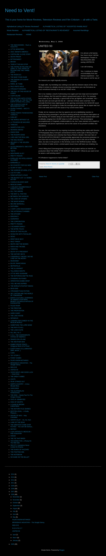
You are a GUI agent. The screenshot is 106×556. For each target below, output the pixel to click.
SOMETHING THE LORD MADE (21, 325)
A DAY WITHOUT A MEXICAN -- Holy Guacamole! (21, 432)
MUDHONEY (14, 261)
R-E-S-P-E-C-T (17, 528)
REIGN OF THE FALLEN (18, 231)
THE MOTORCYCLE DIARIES (20, 409)
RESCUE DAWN (16, 184)
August (15, 508)
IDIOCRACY (14, 216)
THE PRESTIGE (15, 308)
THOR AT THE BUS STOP (19, 64)
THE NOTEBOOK (16, 455)
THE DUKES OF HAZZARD (19, 449)
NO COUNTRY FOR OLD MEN (20, 165)
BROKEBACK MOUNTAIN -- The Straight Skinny (28, 522)
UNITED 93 (14, 370)
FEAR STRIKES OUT (17, 381)
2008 (13, 489)
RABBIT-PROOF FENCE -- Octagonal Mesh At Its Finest (19, 345)
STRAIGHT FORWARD (18, 89)
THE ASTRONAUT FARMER (19, 211)
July (14, 511)
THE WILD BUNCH (16, 140)
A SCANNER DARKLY (17, 226)
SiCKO (12, 236)
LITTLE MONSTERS (17, 49)
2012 (13, 480)
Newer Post (43, 176)
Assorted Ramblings (81, 30)
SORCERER (14, 388)
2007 (13, 491)
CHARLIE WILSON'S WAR (19, 182)
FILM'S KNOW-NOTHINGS (19, 360)
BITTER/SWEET (15, 59)
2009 (13, 486)
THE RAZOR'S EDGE (17, 135)
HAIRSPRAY (14, 219)
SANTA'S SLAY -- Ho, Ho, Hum (20, 420)
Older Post (95, 176)
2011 (13, 483)
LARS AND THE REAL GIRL (19, 137)
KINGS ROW (14, 132)
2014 (13, 474)
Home (69, 176)
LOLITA (12, 379)
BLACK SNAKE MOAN (18, 263)
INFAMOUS (14, 318)
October (15, 503)
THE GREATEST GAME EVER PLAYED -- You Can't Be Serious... (21, 425)
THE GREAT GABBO (17, 376)
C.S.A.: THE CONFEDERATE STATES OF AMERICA (20, 336)
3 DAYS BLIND (15, 96)
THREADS (14, 125)
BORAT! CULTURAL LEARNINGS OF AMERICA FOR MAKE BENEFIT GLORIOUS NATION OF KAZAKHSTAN (21, 300)
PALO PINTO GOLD (17, 86)
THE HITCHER (15, 214)
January (15, 540)
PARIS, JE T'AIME (16, 84)
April (14, 535)
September (16, 505)
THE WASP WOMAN (17, 201)
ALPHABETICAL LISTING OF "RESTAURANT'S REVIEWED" (46, 30)
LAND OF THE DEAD (17, 422)
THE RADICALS (15, 75)
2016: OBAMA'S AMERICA (19, 52)
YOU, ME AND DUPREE (18, 283)
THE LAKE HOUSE (16, 316)
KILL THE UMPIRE (16, 191)
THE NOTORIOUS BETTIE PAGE (21, 276)
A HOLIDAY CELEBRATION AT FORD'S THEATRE (20, 188)
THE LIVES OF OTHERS (18, 199)
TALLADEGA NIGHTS (17, 271)
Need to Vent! (20, 10)
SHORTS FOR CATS (17, 127)
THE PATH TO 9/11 (16, 327)
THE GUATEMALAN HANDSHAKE (17, 392)
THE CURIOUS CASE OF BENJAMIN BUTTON (19, 105)
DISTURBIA (14, 206)
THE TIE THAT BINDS (17, 438)
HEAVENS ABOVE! (16, 130)
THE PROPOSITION (17, 311)
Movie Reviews (12, 30)
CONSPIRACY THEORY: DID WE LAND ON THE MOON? (21, 257)
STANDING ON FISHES (18, 278)
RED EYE (13, 367)
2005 (13, 544)
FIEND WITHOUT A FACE (19, 175)
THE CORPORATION (17, 221)
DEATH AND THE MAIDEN (19, 244)
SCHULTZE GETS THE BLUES (20, 234)
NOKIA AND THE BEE (17, 247)
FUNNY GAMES (15, 358)
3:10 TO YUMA (15, 173)
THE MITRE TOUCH (17, 229)
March (15, 538)
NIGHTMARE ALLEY (17, 153)
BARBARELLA (15, 163)
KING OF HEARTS (16, 402)
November (16, 500)
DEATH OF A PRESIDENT (19, 252)
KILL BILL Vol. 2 (15, 332)
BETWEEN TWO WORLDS (19, 196)
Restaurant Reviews (14, 34)
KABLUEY (13, 117)
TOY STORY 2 (15, 355)
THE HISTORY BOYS (17, 254)
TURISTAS (14, 249)
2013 (13, 477)
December (16, 497)
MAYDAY (13, 429)
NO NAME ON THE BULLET (19, 457)
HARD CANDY (15, 313)
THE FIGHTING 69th (17, 452)
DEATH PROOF (15, 57)
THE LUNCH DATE (16, 330)
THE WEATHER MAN (17, 342)
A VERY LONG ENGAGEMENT (20, 209)
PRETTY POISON (16, 156)
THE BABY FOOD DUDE (18, 77)
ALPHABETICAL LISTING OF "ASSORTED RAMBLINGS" (65, 26)
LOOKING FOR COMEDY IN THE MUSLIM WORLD (21, 321)
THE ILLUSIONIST (16, 268)
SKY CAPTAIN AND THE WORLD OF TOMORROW (21, 294)
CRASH (13, 436)
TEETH (12, 151)
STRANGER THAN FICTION (19, 291)
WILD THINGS (15, 241)
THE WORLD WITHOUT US (19, 120)
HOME (28, 34)
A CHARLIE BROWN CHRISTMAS (17, 405)
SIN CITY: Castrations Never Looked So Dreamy (19, 446)
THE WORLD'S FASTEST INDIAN (21, 286)
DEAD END (14, 288)
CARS (12, 353)
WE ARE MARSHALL (17, 204)
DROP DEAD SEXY (17, 239)
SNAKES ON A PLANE (18, 339)
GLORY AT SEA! (15, 168)
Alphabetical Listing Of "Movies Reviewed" (23, 26)
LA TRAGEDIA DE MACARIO (20, 122)
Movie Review (48, 166)
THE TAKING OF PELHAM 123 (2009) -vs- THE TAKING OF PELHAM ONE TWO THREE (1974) (20, 69)
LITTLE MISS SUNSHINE (18, 273)
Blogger (61, 550)
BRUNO (13, 62)
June (14, 514)
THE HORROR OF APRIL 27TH (20, 170)
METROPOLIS (15, 266)
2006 (13, 494)
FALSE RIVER (15, 306)
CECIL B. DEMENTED (17, 399)
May (14, 517)
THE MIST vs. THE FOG (18, 194)
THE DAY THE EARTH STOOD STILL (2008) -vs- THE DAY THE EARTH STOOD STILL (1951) (21, 100)
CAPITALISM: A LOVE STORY (20, 54)
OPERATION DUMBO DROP (20, 281)
